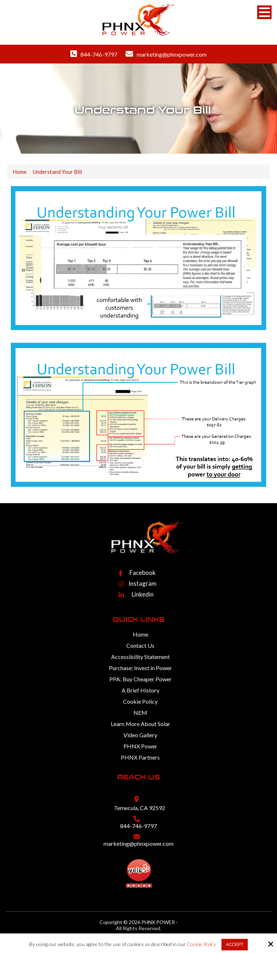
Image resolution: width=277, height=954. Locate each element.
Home (20, 171)
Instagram (142, 583)
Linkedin (143, 594)
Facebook (142, 572)
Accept (234, 944)
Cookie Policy (201, 944)
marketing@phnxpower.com (172, 54)
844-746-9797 (98, 54)
